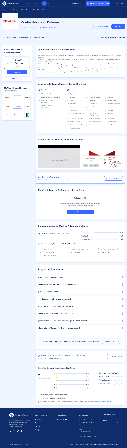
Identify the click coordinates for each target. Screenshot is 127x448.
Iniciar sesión (119, 3)
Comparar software (100, 26)
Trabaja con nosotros (41, 430)
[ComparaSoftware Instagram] (21, 431)
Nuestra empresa (41, 415)
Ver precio (118, 26)
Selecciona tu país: (108, 414)
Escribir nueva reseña (47, 27)
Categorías (76, 3)
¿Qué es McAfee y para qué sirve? (80, 277)
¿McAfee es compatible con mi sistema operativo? (80, 284)
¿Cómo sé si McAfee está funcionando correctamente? (80, 328)
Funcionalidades (39, 37)
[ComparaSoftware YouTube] (14, 431)
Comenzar (80, 212)
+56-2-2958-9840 (85, 431)
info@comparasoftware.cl (88, 436)
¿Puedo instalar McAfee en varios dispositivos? (80, 306)
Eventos (37, 426)
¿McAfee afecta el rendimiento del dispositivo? (80, 313)
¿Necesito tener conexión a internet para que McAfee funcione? (80, 320)
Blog (36, 423)
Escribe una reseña (103, 401)
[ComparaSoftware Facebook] (18, 431)
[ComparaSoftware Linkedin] (10, 431)
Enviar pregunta (111, 341)
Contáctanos (83, 415)
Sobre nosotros (39, 419)
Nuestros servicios (62, 419)
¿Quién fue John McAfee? (80, 291)
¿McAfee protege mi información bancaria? (80, 299)
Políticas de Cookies (91, 444)
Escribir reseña (115, 356)
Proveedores (61, 415)
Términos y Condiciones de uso (108, 444)
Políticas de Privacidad (77, 444)
